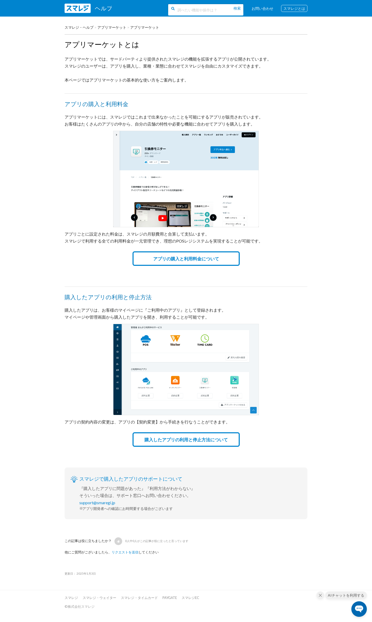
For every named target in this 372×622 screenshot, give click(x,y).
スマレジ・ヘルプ (79, 27)
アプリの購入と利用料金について (186, 258)
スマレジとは (294, 8)
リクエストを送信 (125, 552)
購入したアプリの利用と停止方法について (186, 439)
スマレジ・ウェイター (99, 598)
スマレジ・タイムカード (139, 598)
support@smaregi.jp (97, 502)
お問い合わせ (262, 8)
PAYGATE (169, 598)
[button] (118, 541)
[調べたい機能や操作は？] (205, 10)
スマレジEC (190, 598)
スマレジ (71, 598)
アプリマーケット (111, 27)
